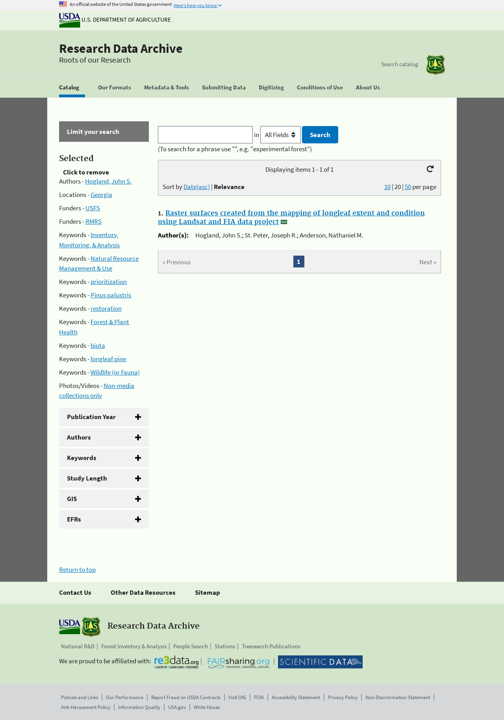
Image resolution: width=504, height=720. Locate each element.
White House (207, 707)
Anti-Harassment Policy (85, 707)
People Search (190, 646)
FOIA (259, 697)
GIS (72, 498)
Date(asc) (196, 186)
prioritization (109, 281)
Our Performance (124, 697)
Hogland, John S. (108, 181)
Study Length (87, 478)
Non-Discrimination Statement (397, 697)
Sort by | (204, 186)
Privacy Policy (343, 697)
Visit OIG (237, 697)
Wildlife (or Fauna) (115, 372)
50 (408, 186)
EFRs (74, 519)
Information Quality (139, 707)
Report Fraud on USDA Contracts (185, 697)
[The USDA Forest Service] (435, 65)
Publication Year (91, 416)
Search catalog (399, 64)
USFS (92, 208)
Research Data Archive (121, 48)
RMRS (93, 221)
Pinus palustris (111, 295)
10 (387, 186)
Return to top (77, 569)
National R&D (77, 646)
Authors (79, 437)
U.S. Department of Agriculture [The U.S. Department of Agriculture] (115, 19)
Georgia (101, 194)
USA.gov (177, 707)
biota (98, 345)
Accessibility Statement (296, 697)
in (278, 134)
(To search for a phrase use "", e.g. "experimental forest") (235, 149)
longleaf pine (108, 358)
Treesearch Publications (271, 646)
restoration (106, 308)
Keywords (81, 457)
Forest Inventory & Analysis (134, 646)
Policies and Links (79, 697)
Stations (225, 646)
